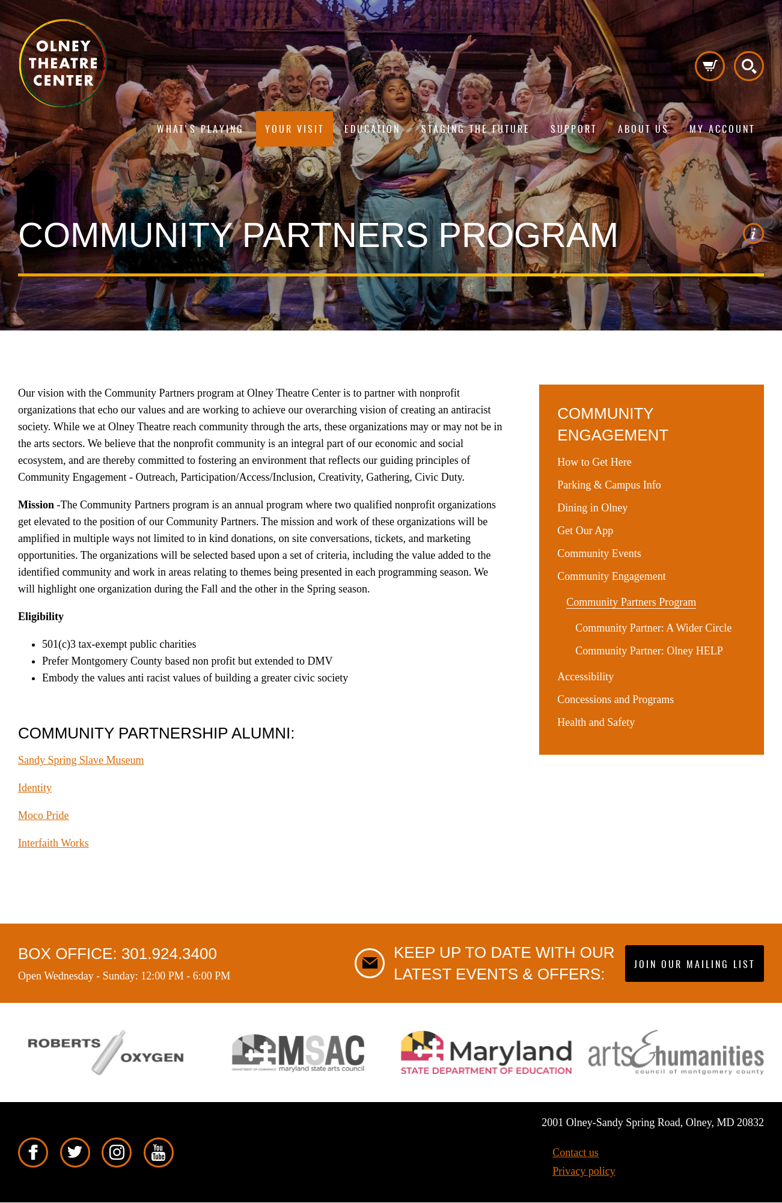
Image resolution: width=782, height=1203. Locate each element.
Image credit (753, 233)
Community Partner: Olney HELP (648, 651)
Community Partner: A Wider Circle (653, 628)
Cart (710, 66)
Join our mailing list (694, 965)
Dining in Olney (592, 508)
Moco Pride (43, 815)
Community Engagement (611, 576)
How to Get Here (594, 462)
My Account (722, 130)
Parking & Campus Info (609, 485)
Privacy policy (583, 1171)
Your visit (294, 130)
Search (749, 66)
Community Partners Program (631, 602)
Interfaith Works (53, 843)
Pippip (63, 63)
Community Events (599, 553)
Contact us (575, 1153)
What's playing (200, 130)
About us (643, 130)
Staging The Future (475, 130)
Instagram (117, 1153)
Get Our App (585, 531)
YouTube (159, 1153)
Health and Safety (596, 722)
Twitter (75, 1153)
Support (574, 130)
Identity (35, 788)
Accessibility (585, 677)
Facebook (33, 1153)
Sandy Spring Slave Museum (81, 760)
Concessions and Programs (615, 699)
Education (372, 130)
